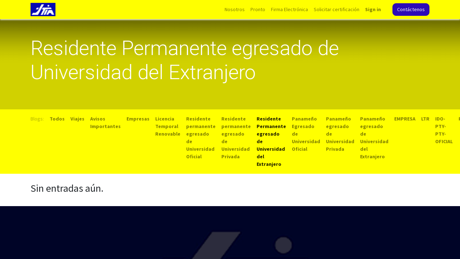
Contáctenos (411, 9)
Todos (57, 118)
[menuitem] (235, 9)
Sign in (373, 9)
